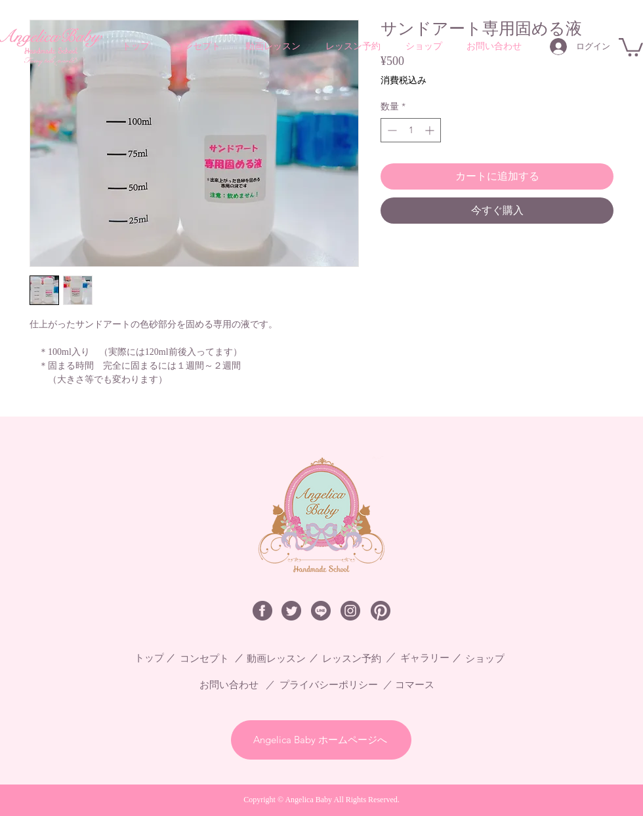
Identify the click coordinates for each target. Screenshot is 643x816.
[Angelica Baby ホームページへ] (321, 740)
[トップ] (154, 657)
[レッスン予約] (356, 658)
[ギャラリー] (429, 658)
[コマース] (418, 685)
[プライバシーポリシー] (337, 685)
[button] (631, 46)
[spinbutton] (411, 130)
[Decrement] (391, 130)
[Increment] (431, 130)
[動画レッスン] (278, 658)
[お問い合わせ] (235, 685)
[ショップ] (490, 658)
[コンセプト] (209, 658)
